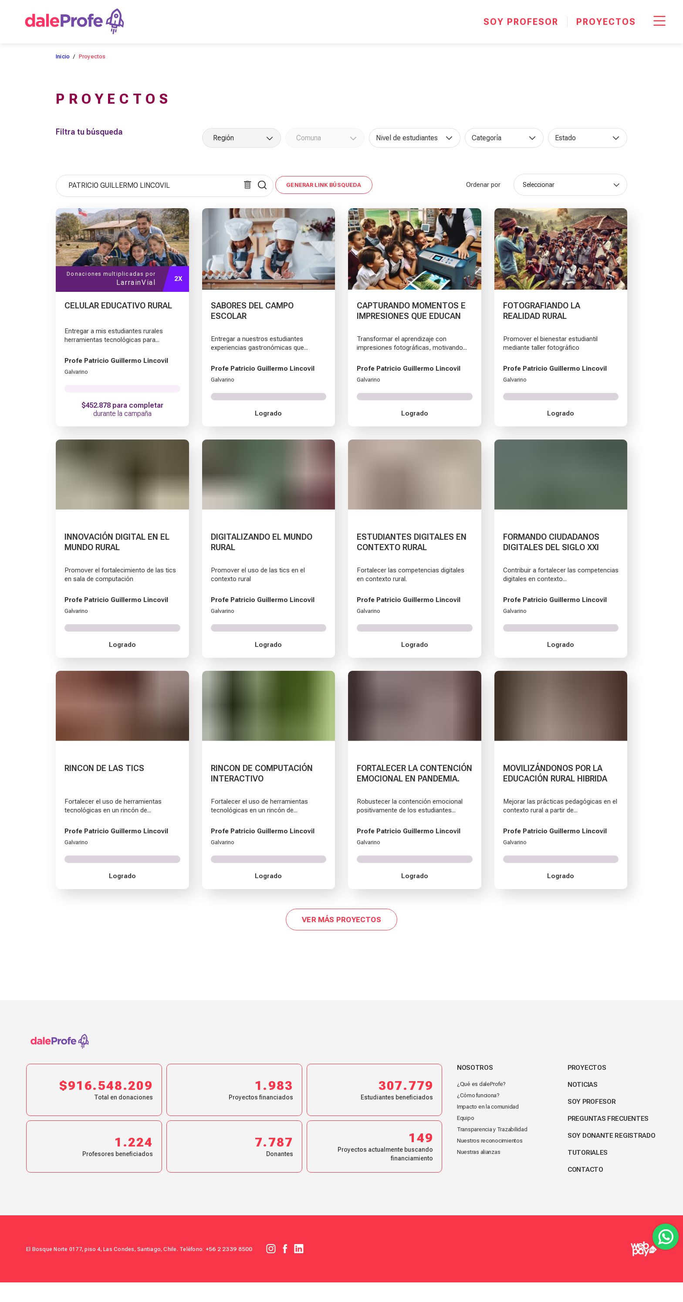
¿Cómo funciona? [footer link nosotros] (478, 1106)
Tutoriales (590, 1172)
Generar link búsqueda (326, 185)
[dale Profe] (74, 22)
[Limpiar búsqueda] (247, 185)
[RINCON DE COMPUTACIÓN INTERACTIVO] (268, 785)
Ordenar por (477, 184)
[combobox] (241, 138)
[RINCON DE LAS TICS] (122, 785)
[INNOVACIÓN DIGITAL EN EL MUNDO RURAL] (122, 549)
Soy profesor (595, 1113)
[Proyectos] (606, 22)
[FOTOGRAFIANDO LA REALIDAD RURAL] (561, 317)
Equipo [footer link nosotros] (464, 1129)
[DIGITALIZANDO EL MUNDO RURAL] (268, 549)
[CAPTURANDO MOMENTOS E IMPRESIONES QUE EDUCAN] (414, 317)
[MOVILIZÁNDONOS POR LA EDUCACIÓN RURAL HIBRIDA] (561, 785)
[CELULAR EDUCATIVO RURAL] (122, 317)
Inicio (63, 56)
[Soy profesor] (521, 22)
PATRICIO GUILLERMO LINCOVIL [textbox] (119, 185)
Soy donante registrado (593, 1151)
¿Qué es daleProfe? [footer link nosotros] (481, 1095)
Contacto (588, 1189)
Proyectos (590, 1079)
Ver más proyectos (341, 930)
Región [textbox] (223, 138)
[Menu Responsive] (659, 22)
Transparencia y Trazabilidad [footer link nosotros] (476, 1144)
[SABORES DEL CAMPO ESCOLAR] (268, 317)
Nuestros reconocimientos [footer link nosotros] (490, 1159)
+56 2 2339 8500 (230, 1268)
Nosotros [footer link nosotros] (473, 1079)
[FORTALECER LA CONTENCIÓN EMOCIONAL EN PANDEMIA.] (414, 785)
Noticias (585, 1096)
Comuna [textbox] (308, 138)
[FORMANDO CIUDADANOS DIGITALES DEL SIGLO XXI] (561, 549)
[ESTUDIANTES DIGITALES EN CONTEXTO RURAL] (414, 549)
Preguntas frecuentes (611, 1130)
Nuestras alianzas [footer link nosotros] (479, 1170)
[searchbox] (379, 142)
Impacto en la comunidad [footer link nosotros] (488, 1118)
